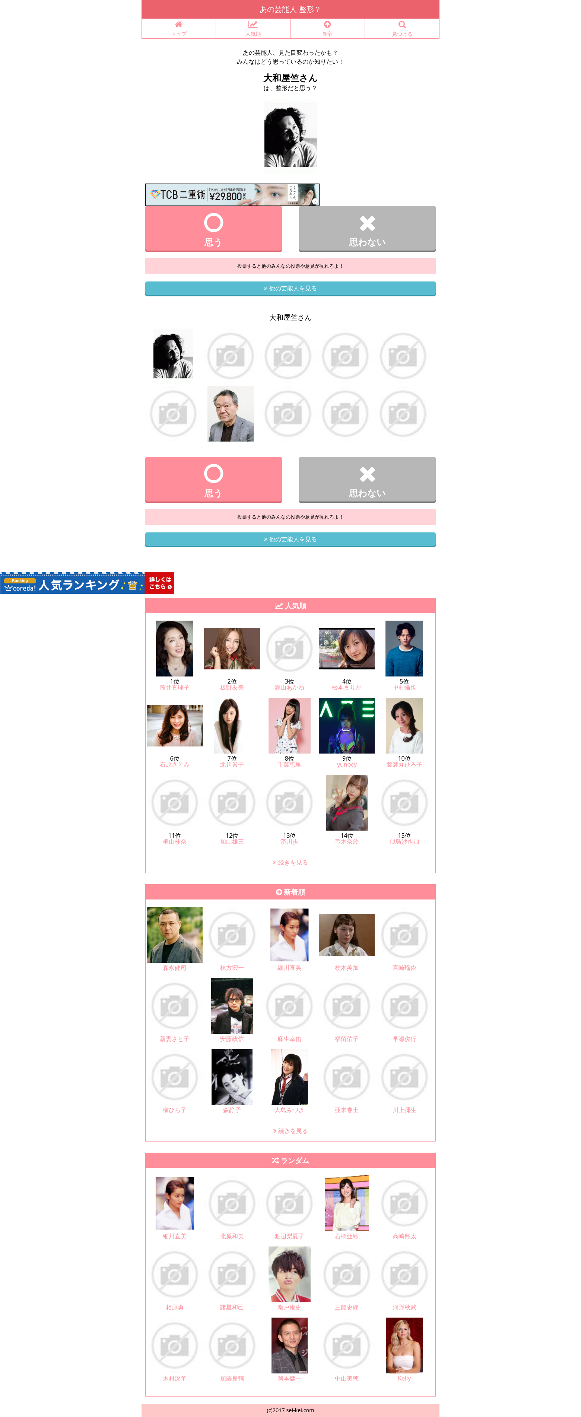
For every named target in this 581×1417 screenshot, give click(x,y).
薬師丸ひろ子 (404, 764)
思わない (367, 229)
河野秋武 (404, 1307)
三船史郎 (347, 1307)
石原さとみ (175, 764)
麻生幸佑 (289, 1039)
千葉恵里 (289, 764)
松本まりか (347, 687)
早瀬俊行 (404, 1039)
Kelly (404, 1378)
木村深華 (175, 1378)
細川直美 (289, 968)
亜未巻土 (347, 1110)
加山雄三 (232, 841)
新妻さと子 (175, 1039)
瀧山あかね (289, 687)
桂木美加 (347, 968)
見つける (402, 28)
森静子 (232, 1110)
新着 (327, 28)
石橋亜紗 (347, 1236)
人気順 (253, 28)
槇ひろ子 (175, 1110)
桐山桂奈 (175, 841)
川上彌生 (404, 1110)
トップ (179, 28)
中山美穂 (347, 1378)
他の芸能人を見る (290, 288)
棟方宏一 (232, 968)
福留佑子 (347, 1039)
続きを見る (290, 862)
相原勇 (175, 1307)
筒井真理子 (175, 687)
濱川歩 (289, 841)
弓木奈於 (347, 841)
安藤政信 (232, 1039)
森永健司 (175, 968)
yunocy (347, 764)
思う (213, 229)
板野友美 (232, 687)
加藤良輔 (232, 1378)
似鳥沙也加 (404, 841)
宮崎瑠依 (404, 968)
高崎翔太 (404, 1236)
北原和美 (232, 1236)
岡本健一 (289, 1378)
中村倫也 (404, 687)
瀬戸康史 (289, 1307)
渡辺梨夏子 (289, 1236)
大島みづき (289, 1110)
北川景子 (232, 764)
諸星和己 (232, 1307)
